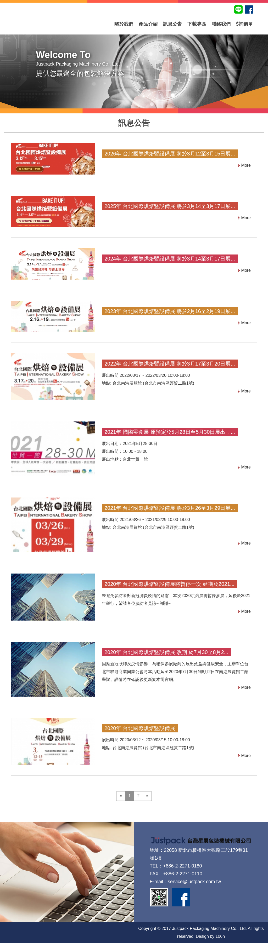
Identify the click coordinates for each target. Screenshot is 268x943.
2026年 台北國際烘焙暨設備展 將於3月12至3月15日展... (169, 154)
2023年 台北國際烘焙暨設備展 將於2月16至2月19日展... (169, 311)
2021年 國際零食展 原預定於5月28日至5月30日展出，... (169, 432)
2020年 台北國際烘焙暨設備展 (139, 728)
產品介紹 (148, 24)
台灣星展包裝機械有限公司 (58, 24)
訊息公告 (172, 24)
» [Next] (147, 796)
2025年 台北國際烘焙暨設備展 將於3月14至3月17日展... (169, 206)
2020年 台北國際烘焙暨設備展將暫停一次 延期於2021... (169, 584)
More (246, 165)
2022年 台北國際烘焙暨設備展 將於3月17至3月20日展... (169, 364)
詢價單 (244, 24)
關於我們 (123, 24)
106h (220, 936)
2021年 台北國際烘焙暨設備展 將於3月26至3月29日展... (169, 508)
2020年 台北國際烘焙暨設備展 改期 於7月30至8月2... (166, 652)
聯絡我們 (221, 24)
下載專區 (196, 24)
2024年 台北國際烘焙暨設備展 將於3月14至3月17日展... (169, 259)
